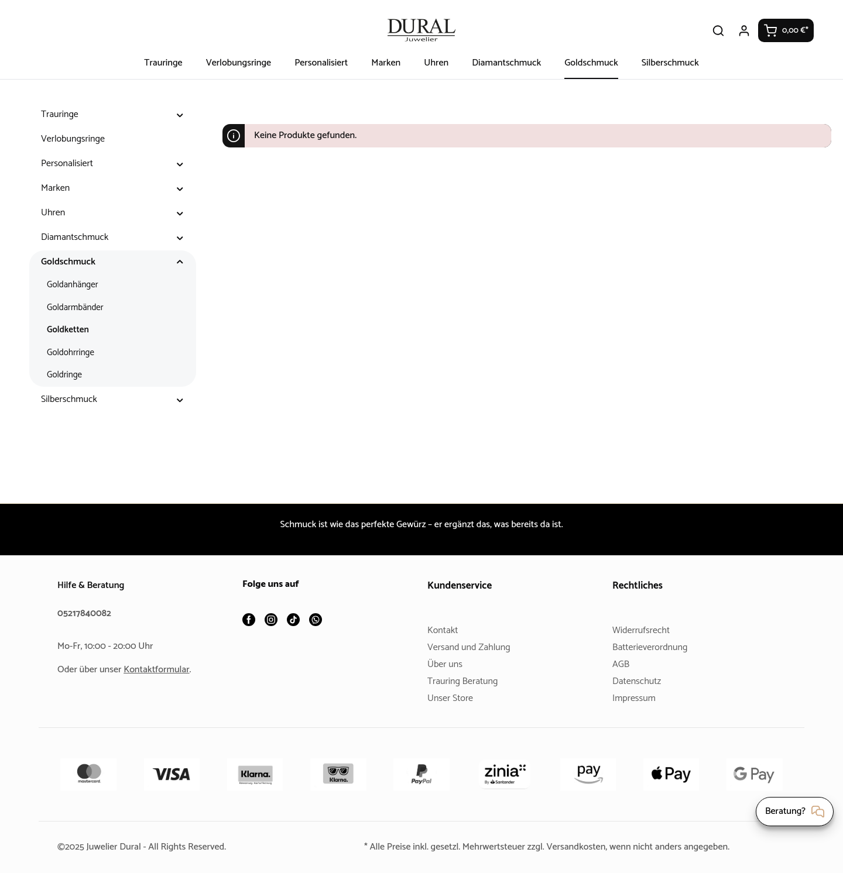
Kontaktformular (161, 670)
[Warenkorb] (786, 30)
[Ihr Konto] (744, 30)
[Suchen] (719, 30)
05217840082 (86, 613)
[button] (180, 114)
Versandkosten (578, 847)
